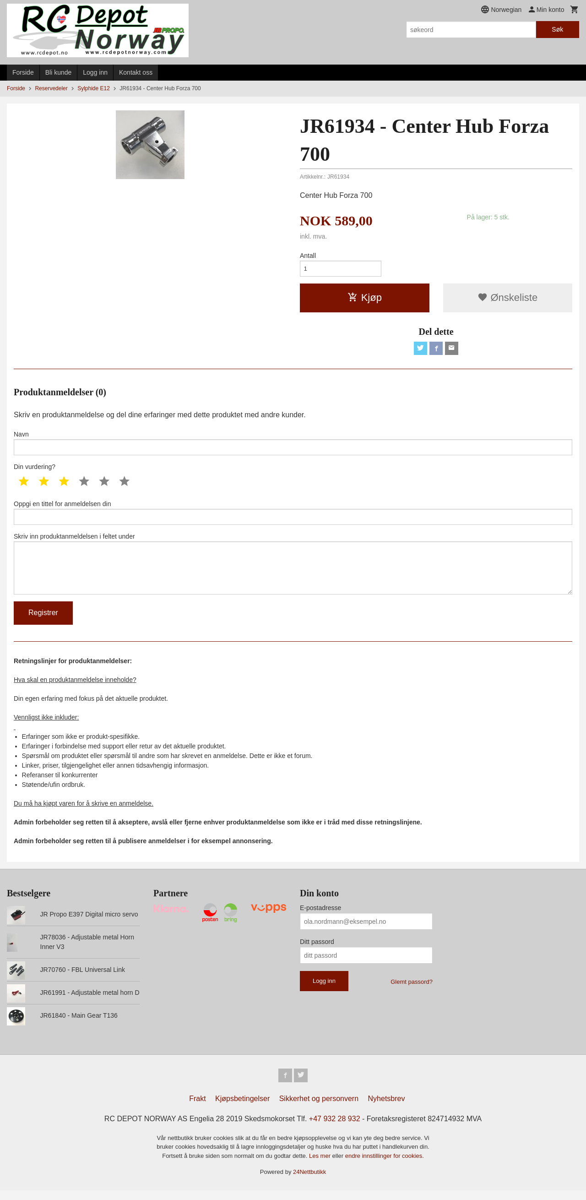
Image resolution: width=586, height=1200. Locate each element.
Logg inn (95, 72)
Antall (308, 255)
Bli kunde (58, 72)
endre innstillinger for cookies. (384, 1165)
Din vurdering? (34, 470)
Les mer (320, 1165)
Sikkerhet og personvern (318, 1108)
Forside (23, 72)
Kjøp (364, 299)
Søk (557, 29)
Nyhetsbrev (386, 1108)
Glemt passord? (412, 990)
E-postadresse (320, 916)
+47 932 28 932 (334, 1128)
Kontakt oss (135, 72)
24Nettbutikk (309, 1181)
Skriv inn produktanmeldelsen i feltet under (293, 570)
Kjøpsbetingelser (242, 1108)
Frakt (197, 1108)
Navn (293, 445)
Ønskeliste (507, 299)
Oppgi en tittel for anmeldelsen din (293, 516)
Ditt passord (317, 950)
